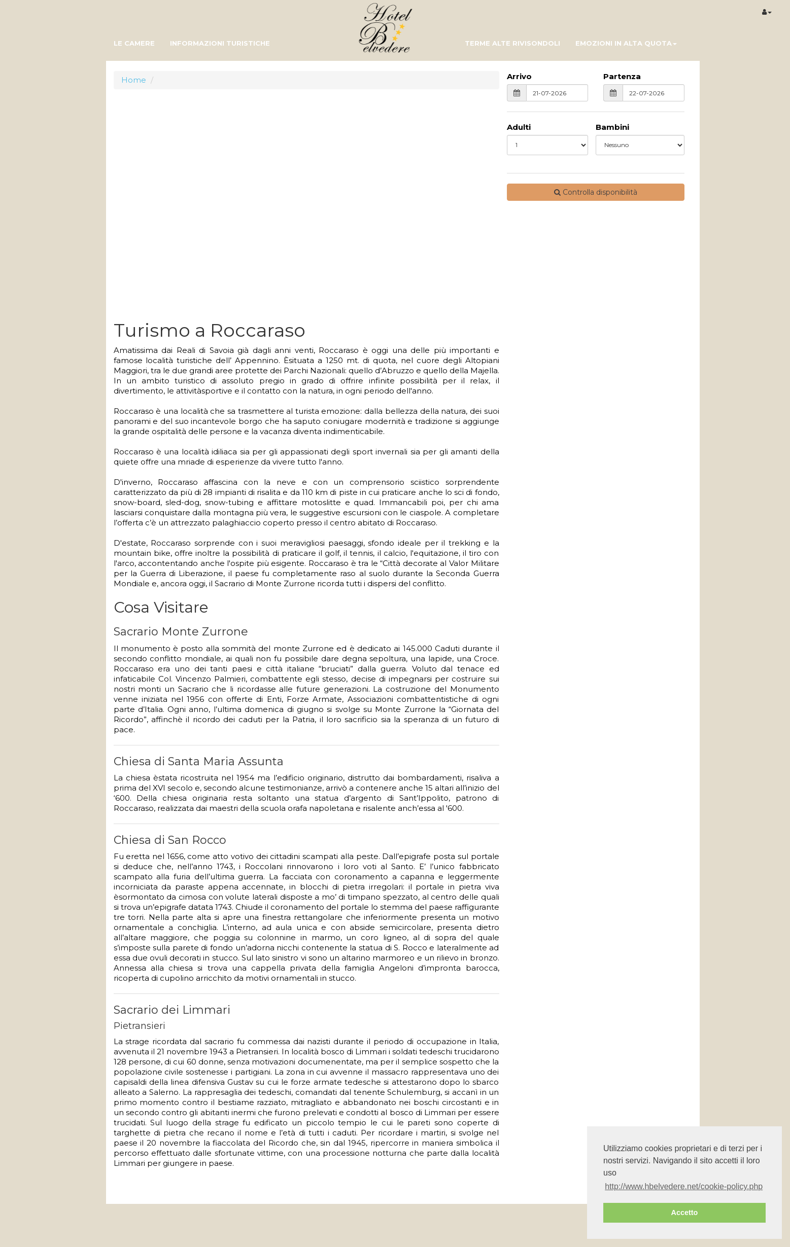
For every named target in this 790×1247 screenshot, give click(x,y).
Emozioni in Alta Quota (626, 43)
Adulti (519, 127)
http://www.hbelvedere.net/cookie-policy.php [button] (684, 1186)
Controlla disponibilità (595, 192)
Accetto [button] (684, 1212)
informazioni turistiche (220, 43)
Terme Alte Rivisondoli (512, 43)
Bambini (612, 127)
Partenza (622, 76)
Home (133, 80)
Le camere (134, 43)
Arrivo (519, 76)
